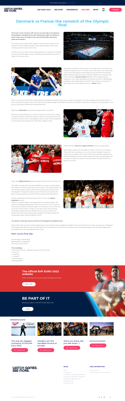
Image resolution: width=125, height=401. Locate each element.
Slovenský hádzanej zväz (72, 379)
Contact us (67, 372)
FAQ (65, 370)
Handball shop (69, 381)
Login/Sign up (68, 383)
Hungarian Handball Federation (75, 374)
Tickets (115, 10)
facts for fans (70, 3)
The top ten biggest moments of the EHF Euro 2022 (21, 343)
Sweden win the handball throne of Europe (47, 343)
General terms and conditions (100, 372)
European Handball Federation (74, 377)
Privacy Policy (94, 370)
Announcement (98, 341)
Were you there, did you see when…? (73, 342)
